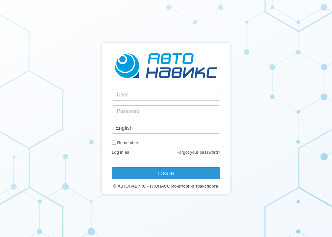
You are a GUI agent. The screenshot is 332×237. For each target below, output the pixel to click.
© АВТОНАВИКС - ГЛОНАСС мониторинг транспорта (165, 186)
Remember (127, 142)
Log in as (120, 152)
